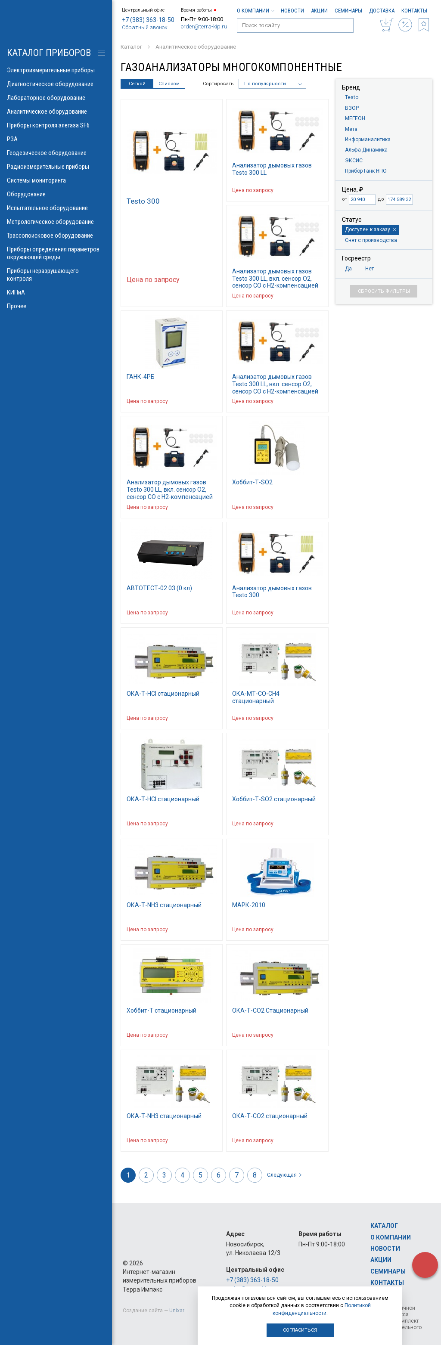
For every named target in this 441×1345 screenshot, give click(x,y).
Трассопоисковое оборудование (56, 235)
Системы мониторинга (56, 180)
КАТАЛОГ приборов (49, 52)
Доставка (381, 10)
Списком (169, 84)
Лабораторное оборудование (56, 98)
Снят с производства (371, 240)
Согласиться (300, 1330)
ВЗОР (352, 108)
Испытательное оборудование (56, 208)
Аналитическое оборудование (56, 111)
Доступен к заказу (370, 229)
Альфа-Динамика (366, 150)
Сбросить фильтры (384, 291)
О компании (255, 10)
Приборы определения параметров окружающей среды (56, 253)
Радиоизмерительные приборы (56, 166)
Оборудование (56, 194)
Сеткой (137, 84)
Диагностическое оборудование (56, 84)
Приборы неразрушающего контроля (56, 274)
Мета (351, 129)
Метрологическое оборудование (56, 222)
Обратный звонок (145, 27)
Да (348, 269)
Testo (351, 97)
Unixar (176, 1311)
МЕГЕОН (355, 118)
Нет (369, 269)
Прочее (56, 306)
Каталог (384, 1225)
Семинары (348, 10)
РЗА (56, 139)
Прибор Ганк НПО (366, 171)
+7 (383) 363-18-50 (148, 19)
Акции (319, 10)
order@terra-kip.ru (204, 26)
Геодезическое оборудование (56, 153)
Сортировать (218, 84)
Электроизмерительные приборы (56, 70)
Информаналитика (368, 139)
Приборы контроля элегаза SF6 (56, 125)
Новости (292, 10)
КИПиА (56, 292)
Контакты (414, 10)
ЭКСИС (354, 161)
